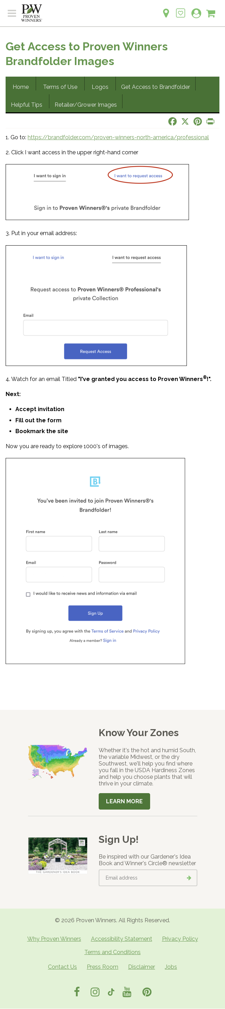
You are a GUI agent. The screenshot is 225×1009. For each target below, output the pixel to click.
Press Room (102, 967)
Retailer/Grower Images (86, 104)
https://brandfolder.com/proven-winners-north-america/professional (118, 137)
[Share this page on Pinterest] (197, 121)
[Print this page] (210, 121)
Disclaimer (141, 967)
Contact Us (62, 967)
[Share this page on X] (185, 121)
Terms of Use (60, 87)
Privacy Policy (180, 939)
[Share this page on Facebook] (172, 121)
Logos (100, 87)
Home (21, 87)
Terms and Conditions (112, 952)
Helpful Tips (27, 104)
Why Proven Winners (54, 939)
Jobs (171, 967)
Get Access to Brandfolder (155, 87)
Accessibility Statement (121, 939)
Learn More (124, 801)
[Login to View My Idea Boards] (180, 9)
